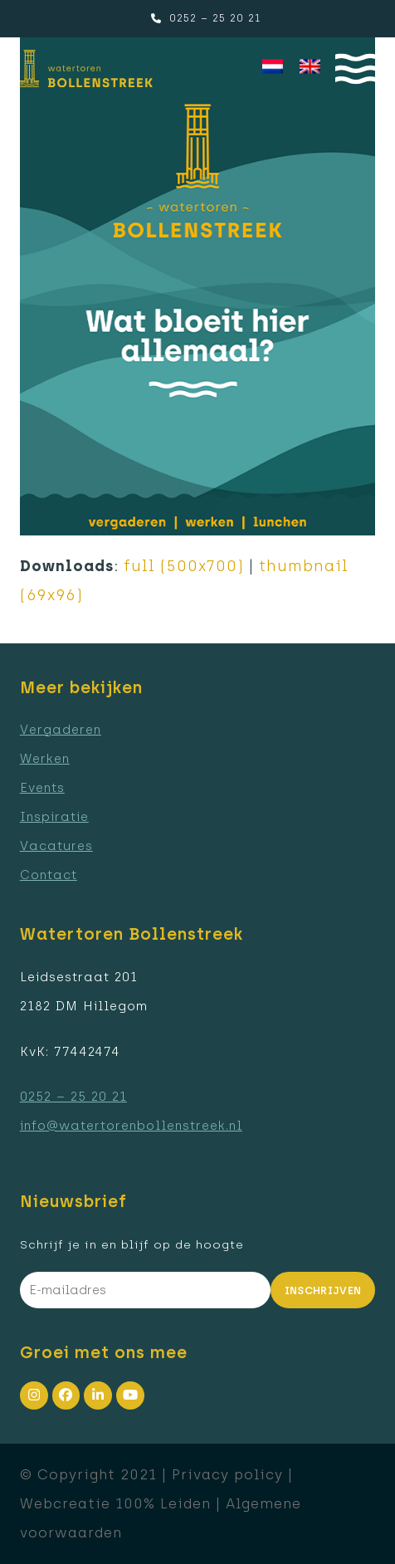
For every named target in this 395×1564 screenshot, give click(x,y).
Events (42, 787)
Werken (45, 758)
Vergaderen (60, 729)
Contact (48, 875)
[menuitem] (272, 67)
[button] (355, 68)
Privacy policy (227, 1474)
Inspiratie (54, 816)
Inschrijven (323, 1290)
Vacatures (56, 845)
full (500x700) (184, 566)
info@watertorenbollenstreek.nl (131, 1125)
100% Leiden (163, 1503)
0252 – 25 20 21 (215, 18)
